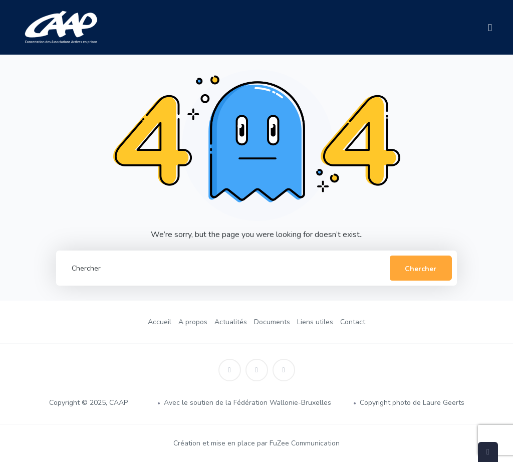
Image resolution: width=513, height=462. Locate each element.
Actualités (230, 322)
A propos (192, 322)
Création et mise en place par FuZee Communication (256, 443)
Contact (352, 322)
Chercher (420, 269)
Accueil (159, 322)
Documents (272, 322)
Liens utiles (315, 322)
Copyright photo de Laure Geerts (412, 402)
